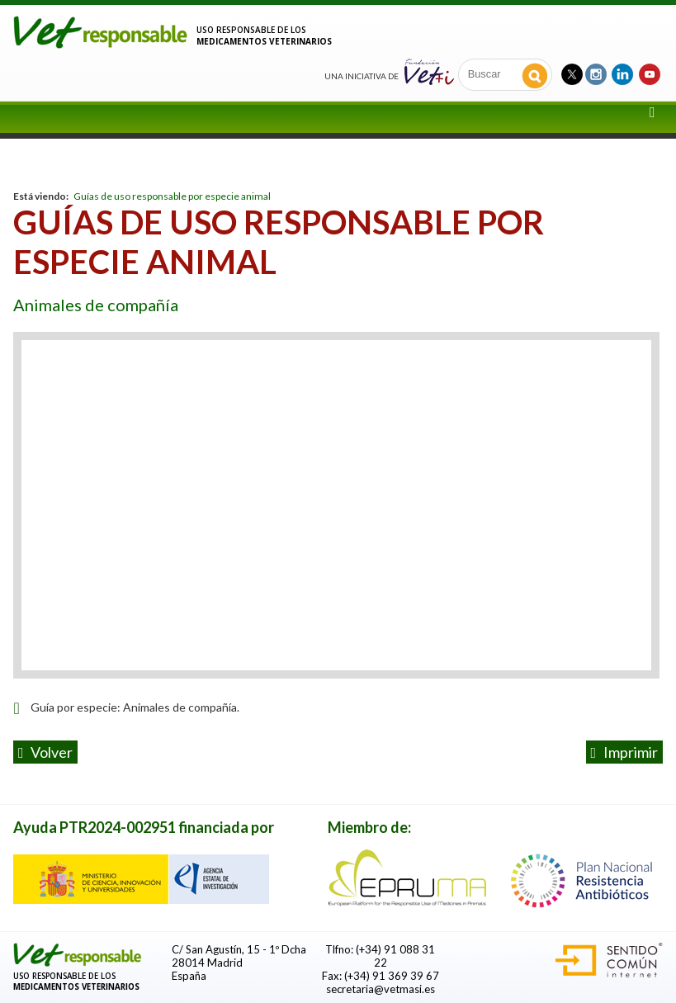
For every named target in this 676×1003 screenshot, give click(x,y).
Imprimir (625, 752)
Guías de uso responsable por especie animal (172, 196)
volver (45, 752)
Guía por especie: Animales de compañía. (135, 707)
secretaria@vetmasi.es (380, 989)
